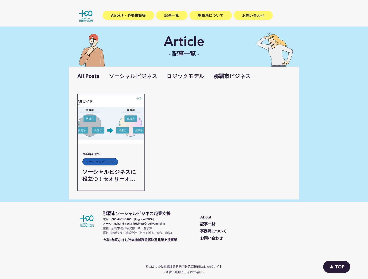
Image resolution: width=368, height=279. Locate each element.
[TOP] (336, 267)
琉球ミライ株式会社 (124, 232)
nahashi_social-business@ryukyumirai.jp (139, 223)
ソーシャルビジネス (133, 76)
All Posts (88, 76)
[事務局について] (230, 231)
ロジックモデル (185, 76)
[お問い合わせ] (230, 238)
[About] (230, 217)
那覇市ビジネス (232, 76)
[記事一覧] (230, 224)
